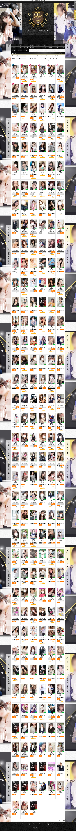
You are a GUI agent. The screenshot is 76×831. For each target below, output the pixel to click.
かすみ (25, 558)
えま (60, 500)
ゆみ (24, 733)
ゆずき (16, 752)
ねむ (33, 384)
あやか (16, 113)
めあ (60, 287)
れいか (42, 74)
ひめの (16, 539)
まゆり (33, 171)
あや (16, 500)
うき (33, 403)
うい (33, 713)
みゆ (60, 365)
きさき (42, 558)
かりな (33, 423)
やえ (60, 713)
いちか (33, 539)
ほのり (16, 74)
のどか (33, 248)
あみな (25, 481)
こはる (51, 558)
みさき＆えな (51, 771)
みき (51, 597)
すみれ (16, 287)
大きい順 (46, 58)
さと (60, 229)
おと (42, 210)
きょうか (42, 578)
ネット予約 (20, 47)
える (24, 171)
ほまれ (33, 326)
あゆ (51, 500)
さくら (33, 190)
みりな (33, 616)
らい (24, 791)
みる (42, 287)
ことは (25, 578)
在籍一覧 (50, 45)
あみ (42, 93)
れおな (51, 655)
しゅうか (24, 713)
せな (51, 113)
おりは (42, 423)
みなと (42, 752)
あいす (60, 461)
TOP (14, 45)
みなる (16, 616)
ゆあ (16, 423)
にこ (33, 210)
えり (42, 791)
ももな (16, 636)
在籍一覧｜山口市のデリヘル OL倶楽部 (38, 22)
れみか (25, 210)
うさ (42, 713)
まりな (16, 597)
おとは (42, 326)
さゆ (51, 694)
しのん (60, 403)
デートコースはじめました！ (20, 50)
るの (51, 461)
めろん (42, 113)
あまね (33, 791)
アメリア (15, 229)
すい (33, 287)
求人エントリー (14, 50)
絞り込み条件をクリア (21, 55)
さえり (25, 694)
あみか (60, 171)
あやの (25, 500)
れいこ (16, 655)
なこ (24, 636)
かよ (33, 558)
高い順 (35, 58)
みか (60, 442)
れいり (25, 655)
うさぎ (51, 713)
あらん (60, 423)
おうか (51, 210)
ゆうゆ (60, 733)
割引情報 (26, 45)
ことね (33, 578)
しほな (60, 791)
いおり (33, 74)
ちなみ (51, 791)
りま (60, 655)
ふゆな (16, 791)
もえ (60, 616)
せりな (16, 713)
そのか (60, 74)
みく (60, 597)
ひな (24, 539)
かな (16, 558)
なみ (33, 636)
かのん (60, 113)
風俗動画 (62, 45)
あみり (33, 481)
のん (16, 190)
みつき (16, 384)
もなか (16, 93)
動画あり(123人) (49, 55)
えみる (42, 461)
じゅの (51, 539)
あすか (60, 481)
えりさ (25, 113)
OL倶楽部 (36, 829)
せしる (16, 248)
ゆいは (16, 442)
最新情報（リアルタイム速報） (20, 45)
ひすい (33, 771)
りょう (16, 403)
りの (24, 190)
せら (60, 345)
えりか (60, 93)
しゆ (42, 345)
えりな (51, 132)
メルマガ (62, 47)
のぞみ (42, 442)
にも (51, 403)
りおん (25, 752)
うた (33, 365)
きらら (51, 74)
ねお (33, 810)
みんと (25, 616)
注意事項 (50, 47)
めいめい (33, 597)
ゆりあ (16, 171)
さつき (60, 752)
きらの (51, 442)
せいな (51, 365)
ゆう (16, 733)
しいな (25, 345)
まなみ (33, 132)
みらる (42, 771)
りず (42, 171)
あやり (33, 500)
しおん (25, 384)
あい (24, 268)
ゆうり (51, 229)
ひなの (60, 326)
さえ (60, 771)
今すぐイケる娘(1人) (30, 55)
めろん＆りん (24, 771)
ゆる (42, 733)
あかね (16, 481)
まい (51, 578)
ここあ (60, 558)
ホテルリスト (44, 47)
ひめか (33, 93)
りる (60, 210)
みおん (60, 190)
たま (24, 442)
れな (51, 287)
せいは (60, 268)
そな (16, 771)
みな (33, 113)
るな (42, 248)
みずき (51, 616)
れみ (33, 655)
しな (16, 210)
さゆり (60, 694)
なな (42, 636)
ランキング (32, 47)
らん (60, 636)
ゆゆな (16, 810)
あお (24, 74)
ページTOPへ (62, 820)
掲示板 (38, 47)
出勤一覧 (38, 45)
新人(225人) (43, 55)
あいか (60, 248)
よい (42, 403)
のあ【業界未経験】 (42, 365)
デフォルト (21, 58)
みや (51, 752)
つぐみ (33, 229)
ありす (51, 93)
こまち (16, 578)
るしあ (16, 694)
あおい (42, 481)
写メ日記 (56, 45)
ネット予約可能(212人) (57, 55)
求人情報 (56, 47)
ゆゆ (51, 733)
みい (42, 190)
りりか (25, 132)
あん (42, 384)
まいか (51, 171)
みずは (42, 268)
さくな (33, 694)
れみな (42, 616)
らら (16, 132)
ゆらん (51, 345)
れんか (42, 655)
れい (51, 326)
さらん (42, 694)
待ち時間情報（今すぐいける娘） (32, 45)
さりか (60, 384)
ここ (24, 365)
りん (16, 461)
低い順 (31, 58)
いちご (33, 268)
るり (51, 384)
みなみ (25, 423)
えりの (25, 229)
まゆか (42, 229)
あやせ (42, 500)
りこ (24, 287)
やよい (16, 326)
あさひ (51, 481)
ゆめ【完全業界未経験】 (16, 365)
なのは (51, 423)
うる (33, 461)
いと (42, 539)
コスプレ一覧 (26, 50)
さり (24, 461)
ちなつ (25, 326)
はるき (25, 248)
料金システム (14, 47)
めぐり (25, 597)
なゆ (24, 403)
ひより (33, 752)
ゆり (33, 733)
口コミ (26, 47)
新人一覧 (44, 45)
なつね (51, 636)
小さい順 (42, 58)
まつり (25, 93)
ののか (42, 132)
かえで (60, 539)
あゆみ (25, 810)
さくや (33, 345)
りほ (51, 268)
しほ (51, 190)
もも (33, 442)
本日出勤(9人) (37, 55)
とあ (51, 248)
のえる (16, 345)
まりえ (60, 578)
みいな (42, 597)
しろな (60, 132)
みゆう (16, 268)
